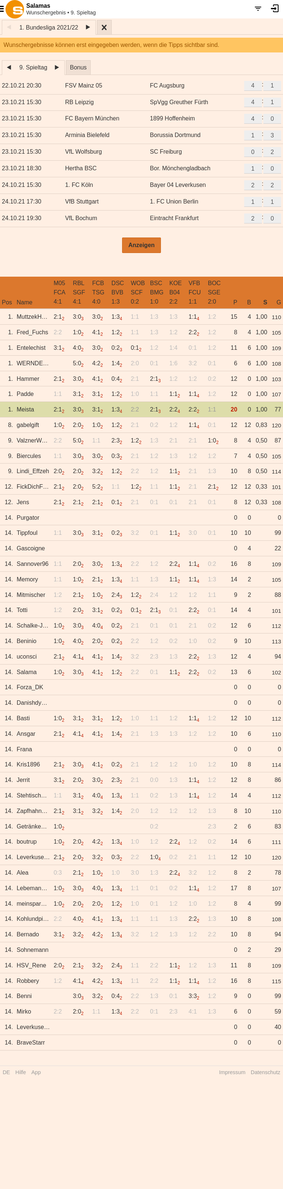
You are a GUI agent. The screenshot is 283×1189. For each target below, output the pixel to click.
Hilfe (21, 1072)
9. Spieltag (33, 67)
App (36, 1072)
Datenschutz (265, 1072)
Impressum (232, 1072)
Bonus (78, 67)
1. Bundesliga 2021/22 (48, 27)
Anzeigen (141, 245)
